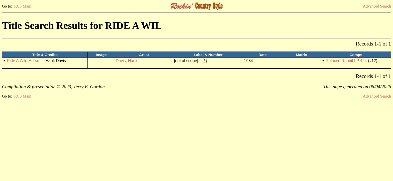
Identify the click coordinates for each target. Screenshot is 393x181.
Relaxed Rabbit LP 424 (346, 61)
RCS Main (22, 6)
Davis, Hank (126, 61)
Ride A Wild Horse (23, 61)
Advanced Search (377, 6)
